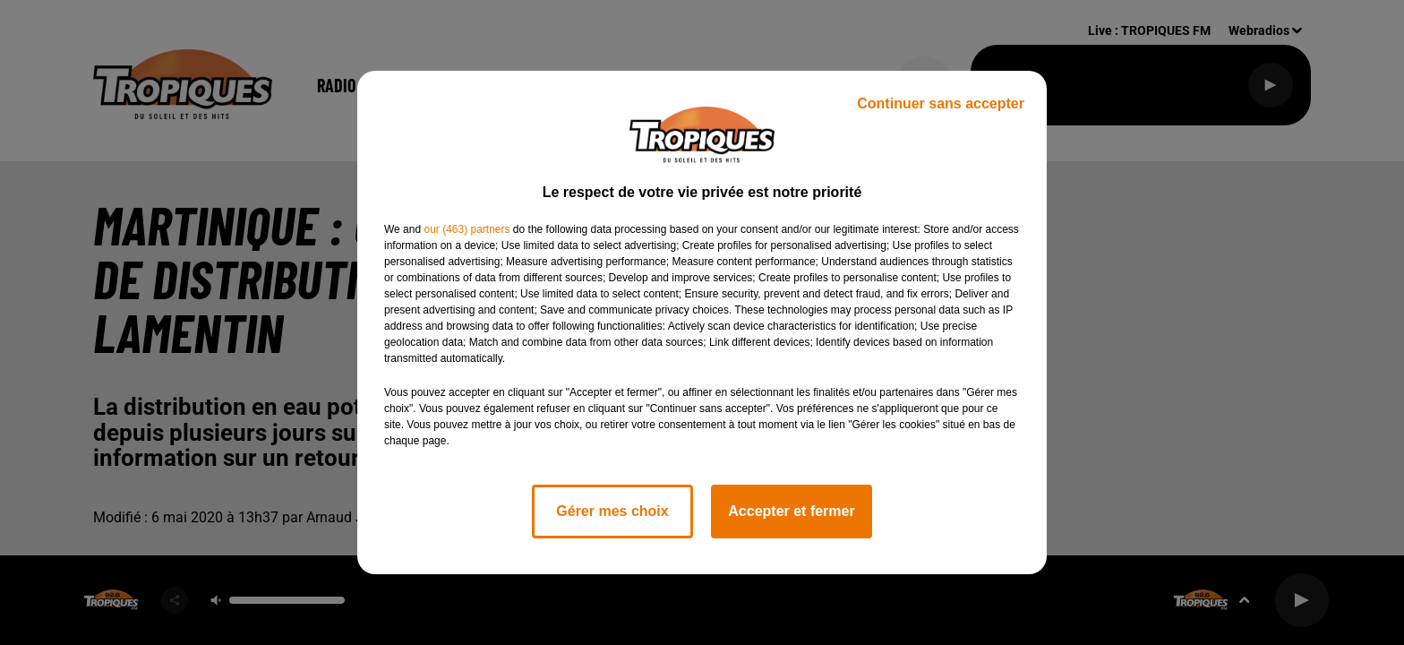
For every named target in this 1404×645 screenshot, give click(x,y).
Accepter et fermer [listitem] (791, 511)
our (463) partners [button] (466, 229)
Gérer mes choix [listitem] (612, 511)
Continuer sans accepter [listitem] (940, 103)
